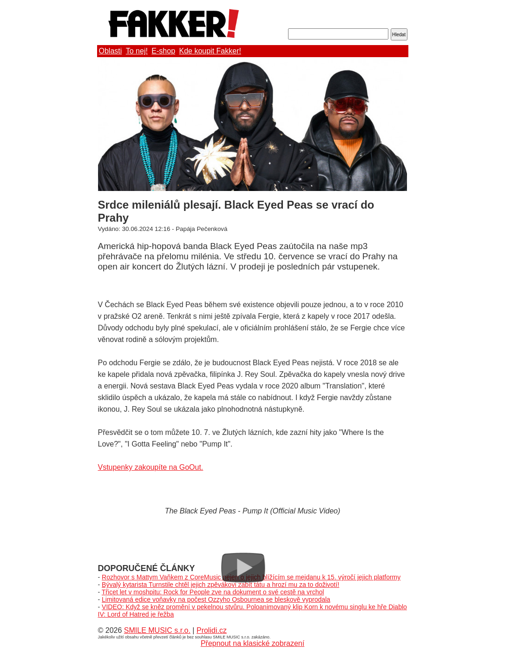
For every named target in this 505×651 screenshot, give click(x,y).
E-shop (163, 51)
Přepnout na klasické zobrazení (252, 643)
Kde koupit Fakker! (210, 51)
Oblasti (110, 51)
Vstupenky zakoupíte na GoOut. (150, 467)
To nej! (137, 51)
